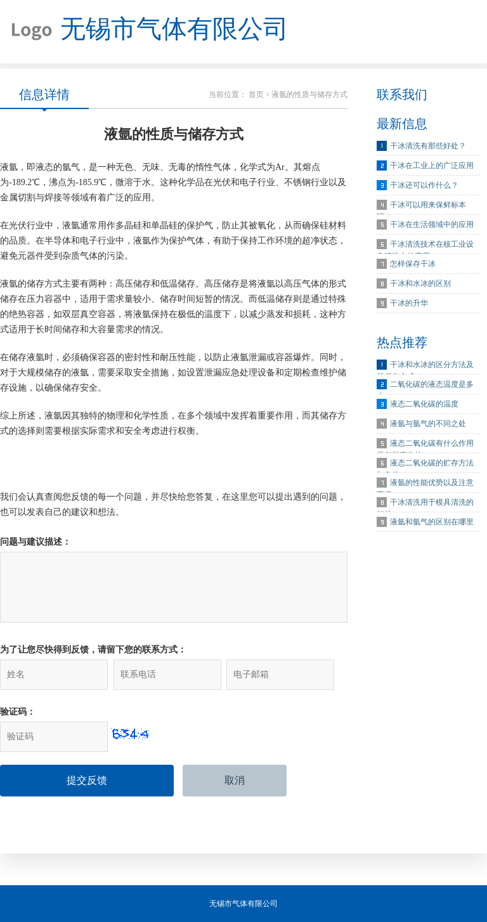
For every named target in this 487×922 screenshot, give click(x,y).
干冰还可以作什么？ (424, 185)
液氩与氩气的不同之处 (428, 423)
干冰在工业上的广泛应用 (432, 165)
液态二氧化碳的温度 (424, 403)
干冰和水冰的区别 (420, 283)
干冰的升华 (409, 303)
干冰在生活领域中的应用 (432, 224)
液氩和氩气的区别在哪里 (432, 521)
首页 (256, 94)
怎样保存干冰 (413, 263)
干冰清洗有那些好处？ (428, 145)
